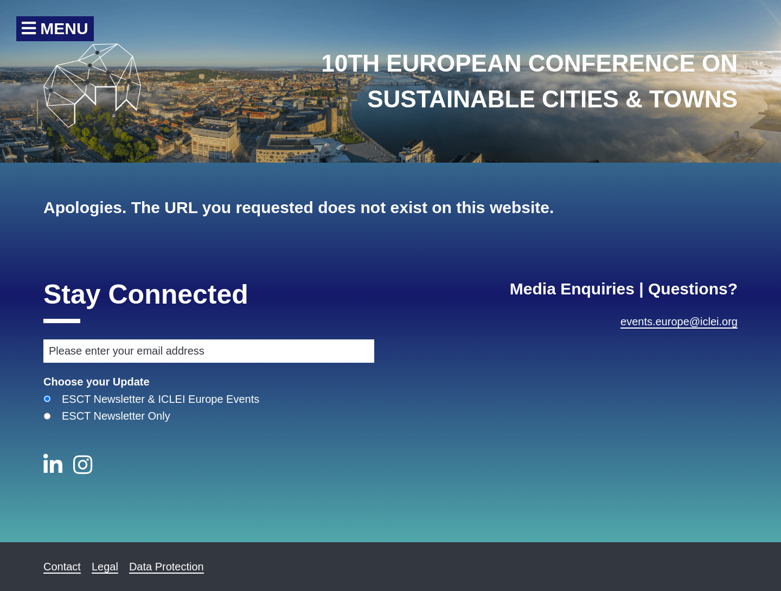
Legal (105, 567)
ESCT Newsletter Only (116, 416)
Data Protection (166, 567)
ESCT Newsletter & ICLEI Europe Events (160, 399)
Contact (62, 567)
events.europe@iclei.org (679, 321)
